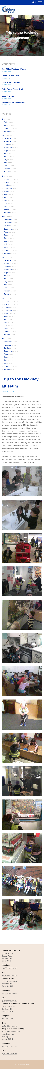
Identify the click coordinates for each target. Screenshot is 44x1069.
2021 (7, 298)
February (10, 128)
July (8, 154)
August (9, 151)
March (9, 125)
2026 (6, 119)
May (8, 160)
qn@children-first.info (9, 1001)
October (10, 144)
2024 (7, 176)
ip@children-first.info (9, 1054)
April (8, 122)
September (11, 148)
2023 (7, 217)
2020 (6, 339)
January (10, 131)
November (10, 141)
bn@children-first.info (9, 976)
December (10, 138)
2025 (7, 135)
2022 (7, 257)
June (8, 157)
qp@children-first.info (9, 1026)
